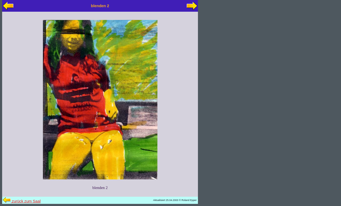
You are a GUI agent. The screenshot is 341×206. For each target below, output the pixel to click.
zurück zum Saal (21, 201)
